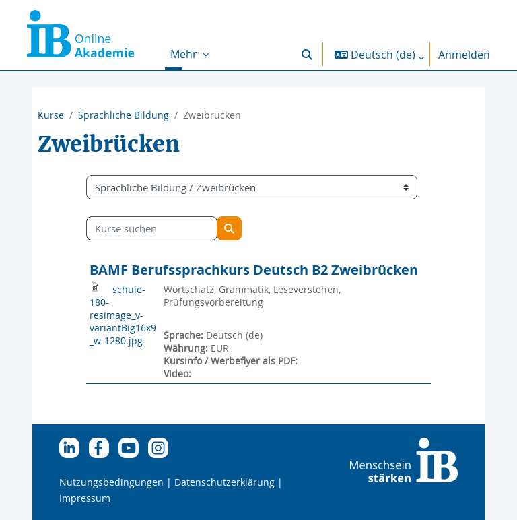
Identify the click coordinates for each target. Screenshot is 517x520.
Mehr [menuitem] (185, 53)
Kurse (51, 114)
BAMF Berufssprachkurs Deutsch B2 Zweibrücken (254, 270)
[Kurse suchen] (151, 228)
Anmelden (464, 54)
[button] (307, 54)
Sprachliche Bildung (123, 114)
